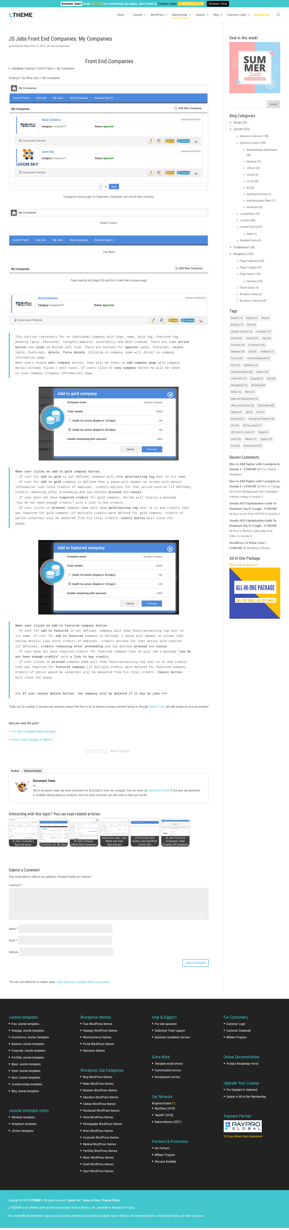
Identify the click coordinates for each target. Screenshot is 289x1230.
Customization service (168, 1072)
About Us (74, 1202)
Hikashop (252, 161)
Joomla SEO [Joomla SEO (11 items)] (239, 378)
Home (120, 15)
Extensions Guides (250, 142)
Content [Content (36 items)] (236, 338)
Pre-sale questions (166, 1026)
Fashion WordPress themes (99, 1106)
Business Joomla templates (27, 1046)
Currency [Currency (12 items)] (252, 338)
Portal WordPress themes (98, 1046)
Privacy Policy (111, 1202)
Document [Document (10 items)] (238, 345)
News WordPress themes (98, 1086)
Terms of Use (91, 1202)
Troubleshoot (241, 247)
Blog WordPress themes (97, 1079)
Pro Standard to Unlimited (241, 1092)
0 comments (63, 46)
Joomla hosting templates (26, 1086)
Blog (216, 15)
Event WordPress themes (98, 1166)
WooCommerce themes (97, 1039)
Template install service (169, 1066)
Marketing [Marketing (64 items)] (258, 385)
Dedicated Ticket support (170, 1033)
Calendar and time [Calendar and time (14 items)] (241, 331)
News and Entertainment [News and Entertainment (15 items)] (244, 398)
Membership (179, 15)
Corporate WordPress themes (101, 1139)
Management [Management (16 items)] (239, 385)
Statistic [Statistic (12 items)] (251, 439)
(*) (173, 1105)
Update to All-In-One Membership (246, 1099)
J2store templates (22, 1133)
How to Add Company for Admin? (32, 739)
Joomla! (137, 15)
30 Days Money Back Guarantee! (243, 1138)
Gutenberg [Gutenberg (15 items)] (251, 365)
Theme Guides (247, 287)
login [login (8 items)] (271, 378)
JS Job (50, 46)
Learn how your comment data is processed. (83, 984)
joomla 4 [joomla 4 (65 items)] (262, 372)
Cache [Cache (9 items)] (251, 324)
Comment (15, 885)
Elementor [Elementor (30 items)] (238, 351)
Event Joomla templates (25, 1073)
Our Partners (162, 1150)
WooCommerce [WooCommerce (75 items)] (252, 445)
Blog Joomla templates (25, 1093)
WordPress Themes (258, 548)
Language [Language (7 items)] (256, 378)
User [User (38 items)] (235, 445)
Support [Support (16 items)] (266, 439)
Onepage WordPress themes (100, 1033)
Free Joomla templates (25, 1026)
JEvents (251, 174)
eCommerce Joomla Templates (30, 1039)
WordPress (157, 15)
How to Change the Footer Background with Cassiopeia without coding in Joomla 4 (254, 491)
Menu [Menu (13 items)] (250, 392)
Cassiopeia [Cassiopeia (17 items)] (263, 331)
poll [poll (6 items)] (249, 412)
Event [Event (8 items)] (252, 351)
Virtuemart (252, 207)
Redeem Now (218, 3)
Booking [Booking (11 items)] (237, 324)
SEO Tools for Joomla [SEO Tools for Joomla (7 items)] (242, 432)
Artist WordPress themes (98, 1133)
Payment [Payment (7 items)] (236, 412)
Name (13, 929)
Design (237, 122)
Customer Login (236, 15)
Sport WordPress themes (98, 1173)
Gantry (250, 233)
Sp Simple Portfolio (257, 194)
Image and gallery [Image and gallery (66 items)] (241, 372)
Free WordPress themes (97, 1026)
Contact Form (157, 706)
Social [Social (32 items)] (236, 439)
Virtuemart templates (24, 1126)
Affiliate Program (165, 1157)
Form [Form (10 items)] (235, 365)
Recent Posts (32, 770)
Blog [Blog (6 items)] (265, 318)
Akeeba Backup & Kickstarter (262, 149)
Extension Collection (251, 136)
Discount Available (165, 1163)
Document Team (21, 46)
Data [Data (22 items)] (266, 338)
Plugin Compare (248, 267)
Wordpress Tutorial (250, 300)
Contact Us (261, 15)
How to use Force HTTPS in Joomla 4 (256, 513)
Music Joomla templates (26, 1066)
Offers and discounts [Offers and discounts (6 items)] (242, 405)
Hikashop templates (23, 1119)
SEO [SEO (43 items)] (235, 425)
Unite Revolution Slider (259, 200)
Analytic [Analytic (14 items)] (237, 318)
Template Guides (249, 240)
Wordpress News (249, 294)
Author (15, 770)
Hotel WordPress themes (98, 1119)
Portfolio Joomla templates (27, 1059)
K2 (248, 187)
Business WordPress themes (100, 1092)
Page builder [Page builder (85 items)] (266, 405)
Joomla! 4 (245, 220)
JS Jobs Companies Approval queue (34, 731)
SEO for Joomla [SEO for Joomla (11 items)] (252, 425)
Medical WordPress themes (99, 1146)
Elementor (252, 281)
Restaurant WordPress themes (101, 1113)
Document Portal (159, 790)
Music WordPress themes (98, 1159)
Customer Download (238, 1033)
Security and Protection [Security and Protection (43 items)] (262, 419)
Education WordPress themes (100, 1099)
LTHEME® (36, 1202)
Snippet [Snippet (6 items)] (263, 432)
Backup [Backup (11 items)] (252, 318)
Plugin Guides (247, 273)
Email (13, 940)
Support (200, 15)
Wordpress (239, 254)
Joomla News (247, 213)
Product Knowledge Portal (242, 1066)
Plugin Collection (249, 260)
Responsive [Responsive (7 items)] (238, 419)
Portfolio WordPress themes (100, 1153)
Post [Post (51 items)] (260, 412)
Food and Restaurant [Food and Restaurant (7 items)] (258, 358)
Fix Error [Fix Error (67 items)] (237, 358)
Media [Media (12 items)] (236, 392)
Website (13, 952)
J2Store (251, 168)
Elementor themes (94, 1053)
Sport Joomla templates (25, 1079)
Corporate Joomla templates (28, 1053)
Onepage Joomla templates (27, 1033)
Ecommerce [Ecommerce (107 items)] (256, 345)
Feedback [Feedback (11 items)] (267, 351)
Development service (167, 1079)
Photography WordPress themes (102, 1126)
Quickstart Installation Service (172, 1039)
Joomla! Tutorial (248, 226)
